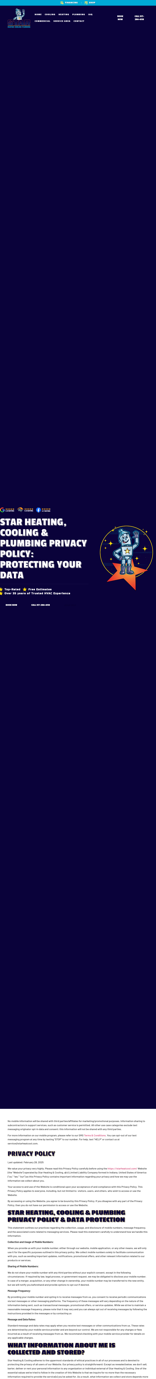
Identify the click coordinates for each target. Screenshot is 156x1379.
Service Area (62, 21)
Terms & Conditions (95, 1135)
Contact (79, 21)
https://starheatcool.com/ (122, 1168)
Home (38, 14)
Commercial (42, 21)
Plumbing (78, 14)
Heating (64, 14)
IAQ (90, 14)
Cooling (50, 14)
